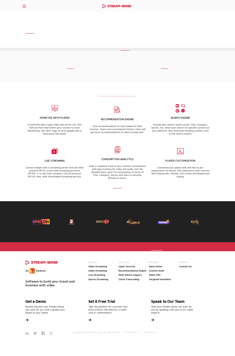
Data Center (156, 266)
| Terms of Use (148, 332)
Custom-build (156, 270)
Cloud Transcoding (129, 279)
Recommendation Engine (132, 270)
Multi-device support (130, 275)
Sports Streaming (98, 279)
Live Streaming (96, 275)
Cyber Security (127, 266)
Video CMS (154, 275)
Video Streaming (97, 266)
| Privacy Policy (130, 332)
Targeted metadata (160, 279)
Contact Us (185, 266)
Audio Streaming (97, 270)
